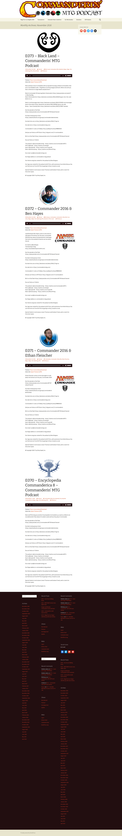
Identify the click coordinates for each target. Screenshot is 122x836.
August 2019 (25, 616)
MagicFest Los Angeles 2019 (27, 19)
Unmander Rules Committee (54, 19)
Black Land (47, 69)
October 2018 (25, 637)
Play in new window (35, 80)
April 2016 (24, 710)
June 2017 (24, 676)
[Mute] (66, 75)
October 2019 (25, 611)
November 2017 (25, 664)
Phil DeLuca (44, 71)
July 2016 (24, 703)
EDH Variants (88, 19)
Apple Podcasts (35, 82)
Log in (62, 630)
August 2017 (25, 671)
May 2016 (24, 707)
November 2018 (25, 635)
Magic (65, 69)
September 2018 (26, 640)
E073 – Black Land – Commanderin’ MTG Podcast (42, 61)
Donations (78, 19)
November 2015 (25, 722)
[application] (48, 75)
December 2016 (25, 691)
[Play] (27, 75)
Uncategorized (44, 631)
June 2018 (24, 647)
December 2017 (25, 662)
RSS (41, 82)
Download (44, 80)
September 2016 (26, 698)
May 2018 (24, 649)
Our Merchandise (69, 19)
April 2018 (24, 652)
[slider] (46, 75)
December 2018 (25, 633)
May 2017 (24, 678)
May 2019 (24, 621)
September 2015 (26, 727)
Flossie (62, 616)
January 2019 (25, 630)
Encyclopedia (56, 498)
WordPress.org (64, 637)
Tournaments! (41, 19)
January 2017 (25, 688)
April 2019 (24, 623)
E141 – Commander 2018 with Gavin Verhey (67, 608)
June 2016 (24, 705)
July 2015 (24, 732)
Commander (53, 69)
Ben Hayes (47, 217)
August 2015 (25, 729)
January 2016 (25, 717)
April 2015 (24, 739)
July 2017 (24, 674)
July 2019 (24, 618)
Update (43, 634)
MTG (31, 71)
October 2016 (25, 695)
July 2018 (24, 645)
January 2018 (25, 659)
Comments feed (64, 635)
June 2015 (24, 734)
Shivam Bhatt (36, 71)
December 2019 (25, 608)
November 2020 (25, 606)
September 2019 (26, 613)
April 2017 (24, 681)
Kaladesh (61, 69)
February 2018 (25, 657)
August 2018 (25, 642)
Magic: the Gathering (36, 218)
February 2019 (25, 628)
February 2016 (25, 715)
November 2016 (25, 693)
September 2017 (26, 669)
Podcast (40, 69)
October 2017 (25, 666)
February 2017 (25, 686)
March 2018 (24, 654)
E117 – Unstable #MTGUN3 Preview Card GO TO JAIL (68, 618)
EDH (57, 69)
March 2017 (24, 683)
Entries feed (63, 632)
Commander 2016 (60, 217)
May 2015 (24, 736)
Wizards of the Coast (49, 218)
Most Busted (44, 627)
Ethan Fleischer (65, 359)
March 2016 (24, 712)
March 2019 (24, 625)
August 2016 (25, 700)
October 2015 (25, 724)
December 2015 (25, 720)
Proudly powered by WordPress (28, 833)
